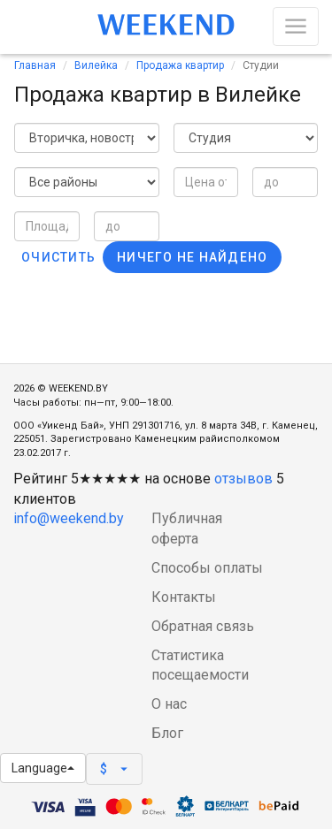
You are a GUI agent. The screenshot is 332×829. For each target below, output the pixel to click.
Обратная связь (202, 626)
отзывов (243, 478)
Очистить (58, 257)
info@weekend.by (68, 518)
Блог (167, 733)
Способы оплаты (207, 567)
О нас (169, 704)
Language (43, 768)
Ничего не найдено (192, 257)
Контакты (183, 597)
